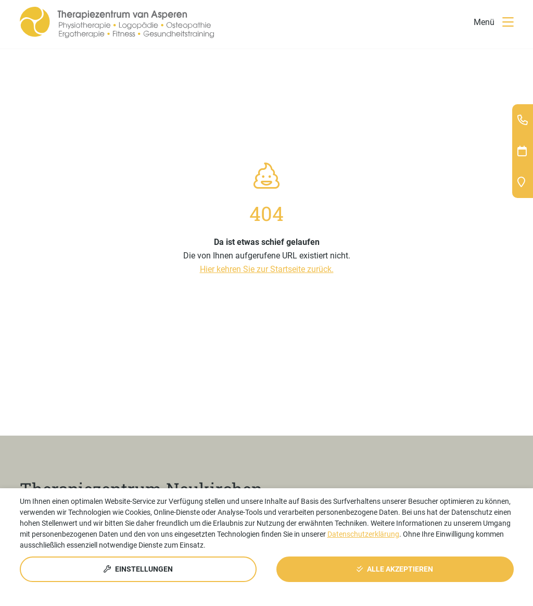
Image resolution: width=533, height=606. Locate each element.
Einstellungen (138, 569)
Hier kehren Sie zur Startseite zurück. (267, 269)
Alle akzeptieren (395, 569)
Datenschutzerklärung (363, 534)
